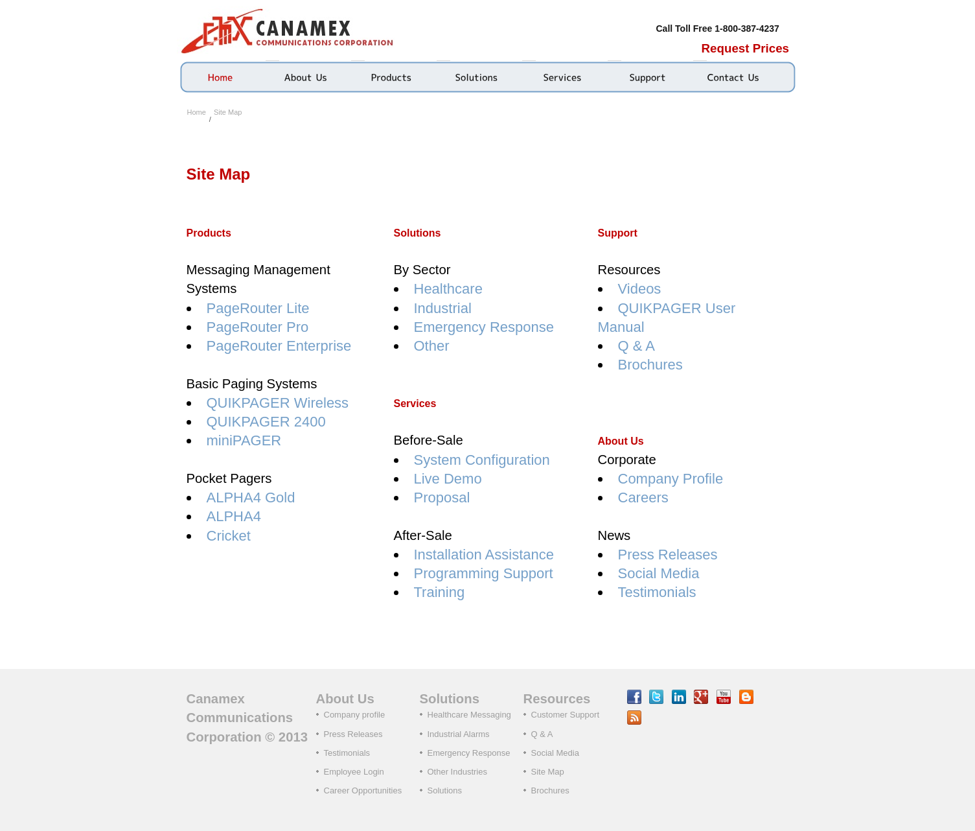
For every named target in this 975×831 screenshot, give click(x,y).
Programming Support (483, 573)
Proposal (442, 497)
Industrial (443, 308)
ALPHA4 (234, 516)
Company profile (354, 715)
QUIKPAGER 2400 (266, 422)
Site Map (228, 112)
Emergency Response (484, 327)
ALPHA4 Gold (251, 497)
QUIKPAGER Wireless (278, 403)
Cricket (229, 536)
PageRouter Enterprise (279, 346)
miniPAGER (244, 440)
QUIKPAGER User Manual (667, 317)
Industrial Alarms (459, 734)
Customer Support (565, 715)
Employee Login (354, 772)
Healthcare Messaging (469, 715)
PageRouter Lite (258, 308)
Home (196, 112)
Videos (639, 289)
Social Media (659, 573)
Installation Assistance (484, 554)
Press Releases (668, 554)
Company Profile (671, 479)
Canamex (290, 30)
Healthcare (448, 289)
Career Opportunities (363, 790)
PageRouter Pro (258, 327)
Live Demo (448, 479)
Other (432, 346)
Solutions (445, 790)
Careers (643, 497)
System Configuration (482, 460)
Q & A (636, 346)
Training (439, 592)
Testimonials (657, 592)
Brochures (650, 365)
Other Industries (458, 772)
